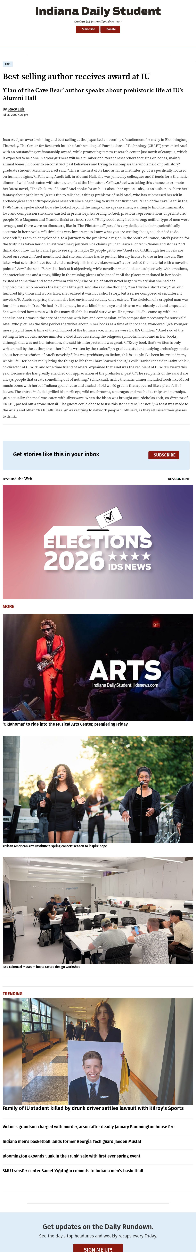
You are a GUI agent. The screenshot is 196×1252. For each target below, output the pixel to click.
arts (7, 64)
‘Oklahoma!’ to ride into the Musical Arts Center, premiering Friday (65, 724)
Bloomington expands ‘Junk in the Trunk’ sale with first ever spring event (71, 1156)
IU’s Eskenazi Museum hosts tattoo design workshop (41, 967)
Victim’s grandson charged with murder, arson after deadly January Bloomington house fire (88, 1126)
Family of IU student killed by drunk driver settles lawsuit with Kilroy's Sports (93, 1108)
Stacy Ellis (16, 109)
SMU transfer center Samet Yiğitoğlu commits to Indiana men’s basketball (73, 1170)
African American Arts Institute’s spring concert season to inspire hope (55, 846)
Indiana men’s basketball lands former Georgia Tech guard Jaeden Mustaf (72, 1141)
